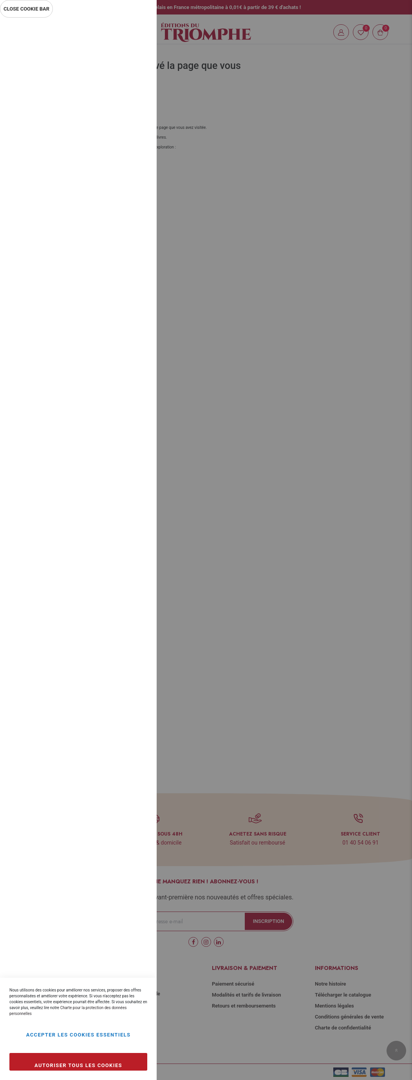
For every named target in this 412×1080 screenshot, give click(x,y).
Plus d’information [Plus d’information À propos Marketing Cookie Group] (124, 261)
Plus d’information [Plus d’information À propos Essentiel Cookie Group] (124, 92)
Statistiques (135, 126)
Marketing (135, 210)
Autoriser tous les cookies (78, 1065)
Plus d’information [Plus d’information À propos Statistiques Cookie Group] (124, 177)
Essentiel (135, 33)
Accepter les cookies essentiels (78, 1035)
